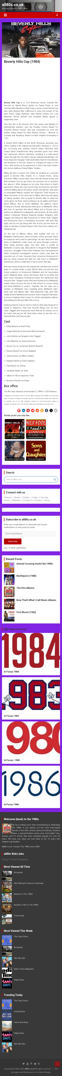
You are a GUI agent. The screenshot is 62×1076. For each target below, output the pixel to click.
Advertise (16, 500)
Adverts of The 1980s (23, 894)
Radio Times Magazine (24, 969)
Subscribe (13, 541)
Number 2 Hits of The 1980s (26, 905)
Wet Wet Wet (19, 958)
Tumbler (25, 497)
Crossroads (19, 915)
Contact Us (28, 500)
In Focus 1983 (11, 715)
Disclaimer (23, 859)
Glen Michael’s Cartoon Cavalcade (28, 883)
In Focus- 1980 (12, 760)
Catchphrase (19, 1011)
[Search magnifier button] (55, 479)
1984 (28, 102)
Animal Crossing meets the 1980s (34, 563)
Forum (7, 500)
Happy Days (19, 980)
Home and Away (21, 1022)
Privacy (38, 500)
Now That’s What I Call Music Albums (36, 600)
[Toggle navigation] (5, 15)
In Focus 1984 (11, 671)
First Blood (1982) (26, 612)
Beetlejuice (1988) (26, 575)
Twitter (35, 497)
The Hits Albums (25, 588)
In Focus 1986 (11, 804)
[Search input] (29, 479)
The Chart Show (21, 936)
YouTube (44, 497)
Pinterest (8, 497)
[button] (19, 410)
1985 (6, 138)
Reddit (17, 497)
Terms (47, 500)
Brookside (18, 872)
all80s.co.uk (13, 4)
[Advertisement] (31, 82)
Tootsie (18, 404)
